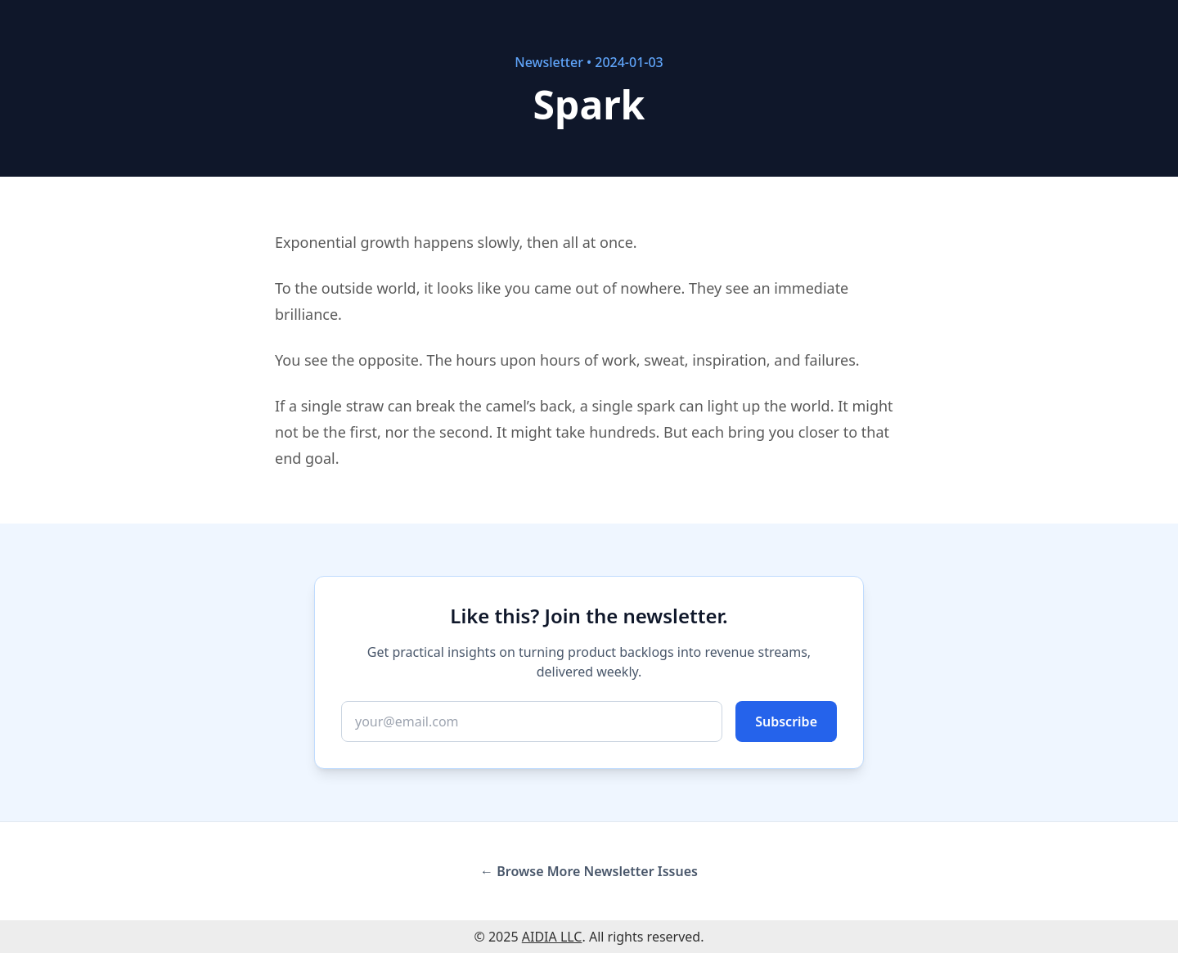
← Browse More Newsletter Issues (589, 871)
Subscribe (786, 721)
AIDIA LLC (552, 937)
